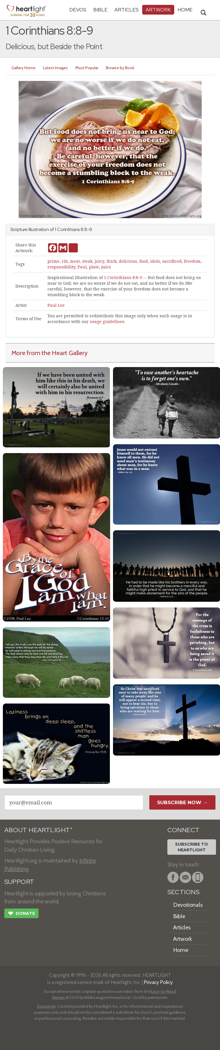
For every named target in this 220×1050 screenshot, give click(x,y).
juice (106, 267)
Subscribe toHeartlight (191, 847)
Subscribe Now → (182, 802)
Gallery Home (23, 67)
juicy (99, 261)
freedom (192, 261)
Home (180, 950)
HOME (185, 9)
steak (87, 261)
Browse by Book (120, 67)
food (143, 261)
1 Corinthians (67, 229)
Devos (77, 9)
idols (155, 261)
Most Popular (86, 67)
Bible (100, 9)
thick (111, 261)
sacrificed (172, 261)
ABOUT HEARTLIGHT (38, 830)
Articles (126, 9)
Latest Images (55, 67)
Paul (82, 267)
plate (94, 267)
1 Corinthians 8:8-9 (123, 277)
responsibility (61, 267)
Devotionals (188, 904)
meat (75, 261)
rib (65, 261)
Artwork (158, 9)
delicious (128, 261)
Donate (21, 914)
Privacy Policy (158, 982)
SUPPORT (19, 882)
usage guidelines (107, 321)
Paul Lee (56, 305)
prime (53, 261)
